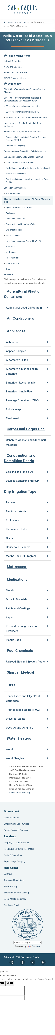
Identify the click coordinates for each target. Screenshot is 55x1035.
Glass (9, 538)
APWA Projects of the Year (16, 78)
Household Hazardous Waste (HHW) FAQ (23, 241)
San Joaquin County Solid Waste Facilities (23, 157)
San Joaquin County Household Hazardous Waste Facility (27, 180)
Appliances (10, 213)
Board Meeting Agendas (15, 899)
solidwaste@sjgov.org (19, 792)
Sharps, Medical (12, 263)
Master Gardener (13, 193)
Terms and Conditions (14, 880)
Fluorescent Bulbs (17, 529)
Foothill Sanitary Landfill (16, 174)
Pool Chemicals (12, 258)
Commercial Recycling (15, 146)
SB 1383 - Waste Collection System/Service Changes (24, 90)
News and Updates (13, 67)
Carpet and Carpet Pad (15, 219)
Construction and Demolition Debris (21, 224)
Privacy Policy (10, 886)
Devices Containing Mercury (22, 480)
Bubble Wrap (13, 409)
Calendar (8, 874)
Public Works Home (17, 55)
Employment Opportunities (16, 824)
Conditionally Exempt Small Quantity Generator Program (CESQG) (26, 138)
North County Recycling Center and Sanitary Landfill (28, 168)
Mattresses (11, 247)
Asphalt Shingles (16, 351)
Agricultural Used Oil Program (24, 307)
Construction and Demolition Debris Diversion (25, 151)
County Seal (27, 924)
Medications (11, 252)
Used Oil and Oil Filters (19, 727)
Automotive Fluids (17, 360)
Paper (9, 617)
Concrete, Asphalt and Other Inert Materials (26, 442)
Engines (11, 502)
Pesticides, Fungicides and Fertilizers (22, 629)
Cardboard (12, 418)
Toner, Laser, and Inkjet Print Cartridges (23, 698)
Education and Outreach (15, 188)
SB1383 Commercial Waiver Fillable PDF (23, 112)
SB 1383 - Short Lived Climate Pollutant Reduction (27, 117)
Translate (33, 946)
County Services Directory (16, 830)
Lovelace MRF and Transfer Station (21, 162)
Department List (11, 817)
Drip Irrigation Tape (14, 230)
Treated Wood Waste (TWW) (23, 709)
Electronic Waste (13, 235)
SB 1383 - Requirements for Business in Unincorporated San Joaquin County (22, 99)
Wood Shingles (15, 758)
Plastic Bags (13, 639)
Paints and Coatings (18, 608)
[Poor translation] (9, 983)
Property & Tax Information (16, 842)
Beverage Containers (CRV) (22, 400)
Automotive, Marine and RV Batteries (22, 371)
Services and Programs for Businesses (22, 131)
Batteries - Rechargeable (21, 382)
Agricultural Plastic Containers (19, 207)
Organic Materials (16, 599)
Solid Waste (23, 22)
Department (12, 22)
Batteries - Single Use (19, 391)
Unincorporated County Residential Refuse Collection (23, 124)
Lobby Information (12, 61)
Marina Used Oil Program (21, 556)
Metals (10, 590)
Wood (9, 749)
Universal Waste (15, 718)
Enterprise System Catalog (16, 892)
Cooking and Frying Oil (19, 471)
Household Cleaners (18, 547)
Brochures (8, 274)
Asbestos (12, 342)
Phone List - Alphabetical (15, 72)
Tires (8, 269)
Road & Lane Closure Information (19, 849)
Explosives (12, 520)
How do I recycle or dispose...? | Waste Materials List (27, 200)
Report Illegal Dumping (14, 861)
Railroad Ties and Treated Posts (25, 661)
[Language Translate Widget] (27, 942)
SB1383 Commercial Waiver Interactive (23, 106)
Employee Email (11, 905)
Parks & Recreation (13, 855)
